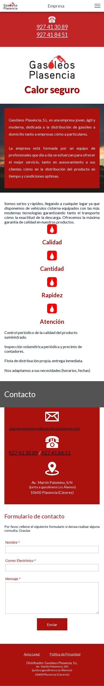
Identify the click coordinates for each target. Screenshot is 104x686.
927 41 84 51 (52, 34)
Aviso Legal (32, 654)
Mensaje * (12, 579)
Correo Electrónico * (20, 561)
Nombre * (12, 542)
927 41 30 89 (52, 26)
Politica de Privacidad (65, 654)
